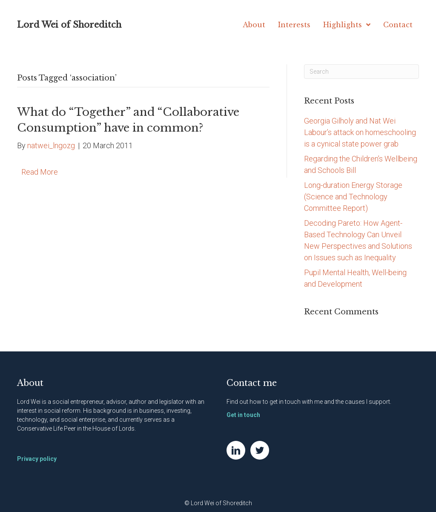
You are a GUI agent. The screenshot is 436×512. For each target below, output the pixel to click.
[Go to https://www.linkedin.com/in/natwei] (236, 450)
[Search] (361, 71)
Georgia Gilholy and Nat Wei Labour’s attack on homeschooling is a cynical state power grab (360, 132)
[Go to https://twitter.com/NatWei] (259, 450)
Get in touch (243, 414)
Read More (39, 171)
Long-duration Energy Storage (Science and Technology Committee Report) (353, 197)
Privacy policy (37, 458)
